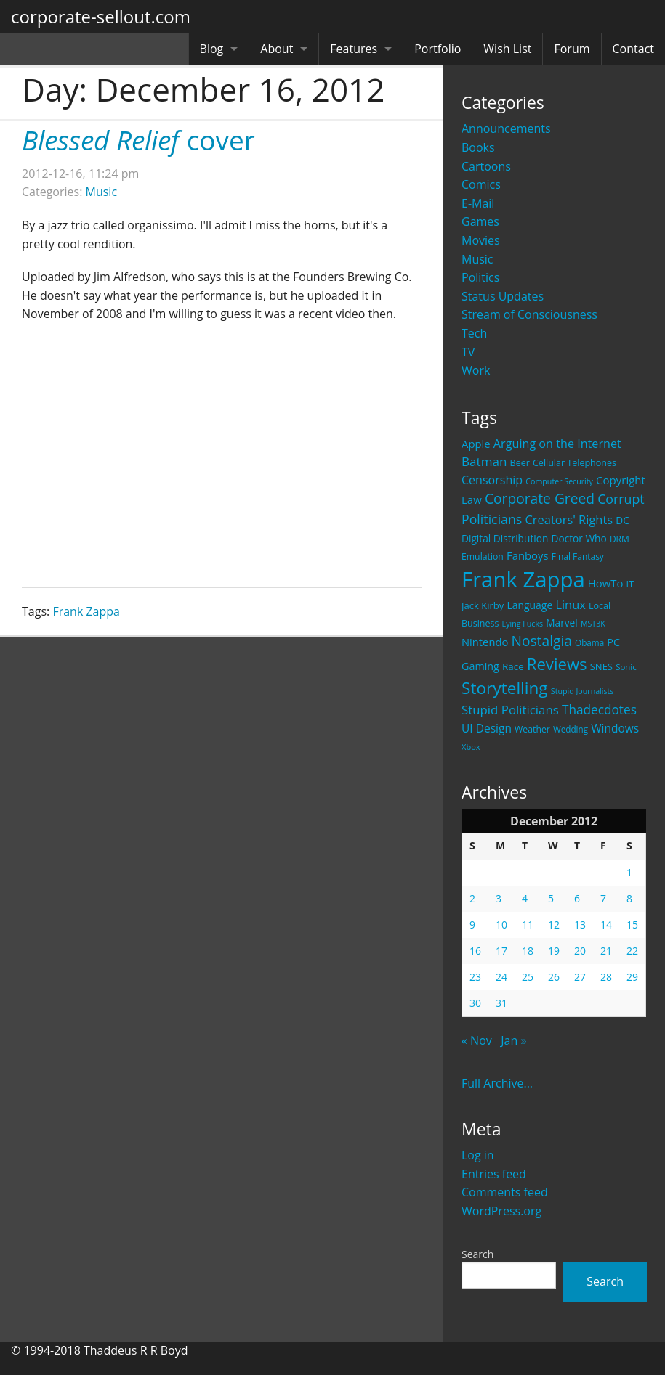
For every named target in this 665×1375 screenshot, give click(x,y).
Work (476, 370)
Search (477, 1254)
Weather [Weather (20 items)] (532, 729)
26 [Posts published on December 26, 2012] (554, 977)
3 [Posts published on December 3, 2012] (498, 898)
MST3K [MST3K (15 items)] (593, 624)
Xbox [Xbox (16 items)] (471, 746)
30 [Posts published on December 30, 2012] (475, 1003)
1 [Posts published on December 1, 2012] (629, 872)
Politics (480, 277)
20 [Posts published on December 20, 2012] (580, 951)
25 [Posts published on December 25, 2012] (527, 977)
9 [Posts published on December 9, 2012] (472, 924)
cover (138, 139)
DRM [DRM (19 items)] (619, 539)
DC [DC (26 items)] (622, 520)
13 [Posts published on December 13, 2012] (580, 924)
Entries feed (494, 1174)
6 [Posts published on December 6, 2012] (577, 898)
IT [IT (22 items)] (630, 583)
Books (478, 147)
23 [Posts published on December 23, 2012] (475, 977)
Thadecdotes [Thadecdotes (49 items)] (599, 709)
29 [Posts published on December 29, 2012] (632, 977)
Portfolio (437, 49)
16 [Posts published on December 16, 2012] (475, 951)
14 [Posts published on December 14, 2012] (606, 924)
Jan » (513, 1040)
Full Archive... (497, 1083)
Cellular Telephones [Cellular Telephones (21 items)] (574, 463)
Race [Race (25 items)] (513, 666)
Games (480, 221)
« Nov (477, 1040)
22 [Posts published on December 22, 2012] (632, 951)
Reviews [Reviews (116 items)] (557, 663)
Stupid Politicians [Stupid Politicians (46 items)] (510, 709)
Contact (633, 49)
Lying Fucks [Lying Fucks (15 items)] (523, 624)
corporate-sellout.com (100, 16)
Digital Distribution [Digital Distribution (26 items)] (505, 538)
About (276, 49)
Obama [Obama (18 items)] (589, 642)
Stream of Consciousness (529, 314)
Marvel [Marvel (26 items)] (562, 622)
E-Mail (478, 203)
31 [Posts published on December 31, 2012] (501, 1003)
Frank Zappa (86, 611)
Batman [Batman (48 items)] (484, 461)
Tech (474, 333)
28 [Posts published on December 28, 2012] (606, 977)
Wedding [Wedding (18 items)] (570, 729)
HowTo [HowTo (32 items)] (606, 583)
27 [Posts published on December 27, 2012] (580, 977)
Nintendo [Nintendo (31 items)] (485, 642)
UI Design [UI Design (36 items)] (487, 728)
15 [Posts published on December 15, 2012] (632, 924)
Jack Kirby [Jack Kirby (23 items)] (483, 605)
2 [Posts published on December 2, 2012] (472, 898)
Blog (212, 49)
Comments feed (505, 1192)
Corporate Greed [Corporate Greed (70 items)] (540, 498)
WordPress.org (501, 1211)
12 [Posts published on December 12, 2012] (554, 924)
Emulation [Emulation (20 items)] (483, 556)
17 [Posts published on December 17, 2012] (501, 951)
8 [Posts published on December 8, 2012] (629, 898)
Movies (481, 240)
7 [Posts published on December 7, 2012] (603, 898)
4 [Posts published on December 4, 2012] (525, 898)
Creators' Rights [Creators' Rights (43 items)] (569, 519)
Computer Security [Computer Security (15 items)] (559, 481)
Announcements (506, 128)
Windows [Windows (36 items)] (615, 728)
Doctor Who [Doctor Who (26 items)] (579, 538)
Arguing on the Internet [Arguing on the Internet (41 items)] (557, 444)
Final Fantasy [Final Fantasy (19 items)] (578, 556)
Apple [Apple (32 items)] (476, 443)
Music (477, 259)
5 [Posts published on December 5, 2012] (551, 898)
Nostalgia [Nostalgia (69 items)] (541, 640)
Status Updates (503, 296)
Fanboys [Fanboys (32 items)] (528, 555)
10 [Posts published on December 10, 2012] (501, 924)
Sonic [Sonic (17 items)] (626, 666)
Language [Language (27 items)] (529, 605)
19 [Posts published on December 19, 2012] (554, 951)
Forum (571, 49)
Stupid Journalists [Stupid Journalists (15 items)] (582, 691)
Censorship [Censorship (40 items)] (492, 480)
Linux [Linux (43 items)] (570, 604)
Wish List (507, 49)
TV (468, 352)
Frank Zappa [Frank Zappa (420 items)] (523, 579)
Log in (478, 1155)
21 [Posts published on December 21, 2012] (606, 951)
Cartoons (486, 166)
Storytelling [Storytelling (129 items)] (505, 688)
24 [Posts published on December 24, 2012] (501, 977)
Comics (481, 184)
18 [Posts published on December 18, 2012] (527, 951)
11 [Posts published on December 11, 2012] (527, 924)
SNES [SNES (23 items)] (601, 666)
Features (353, 49)
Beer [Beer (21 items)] (520, 463)
